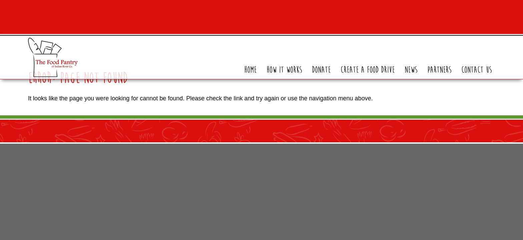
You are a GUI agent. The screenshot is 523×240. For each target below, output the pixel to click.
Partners (439, 70)
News (411, 70)
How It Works (284, 70)
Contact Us (476, 70)
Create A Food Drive (368, 70)
